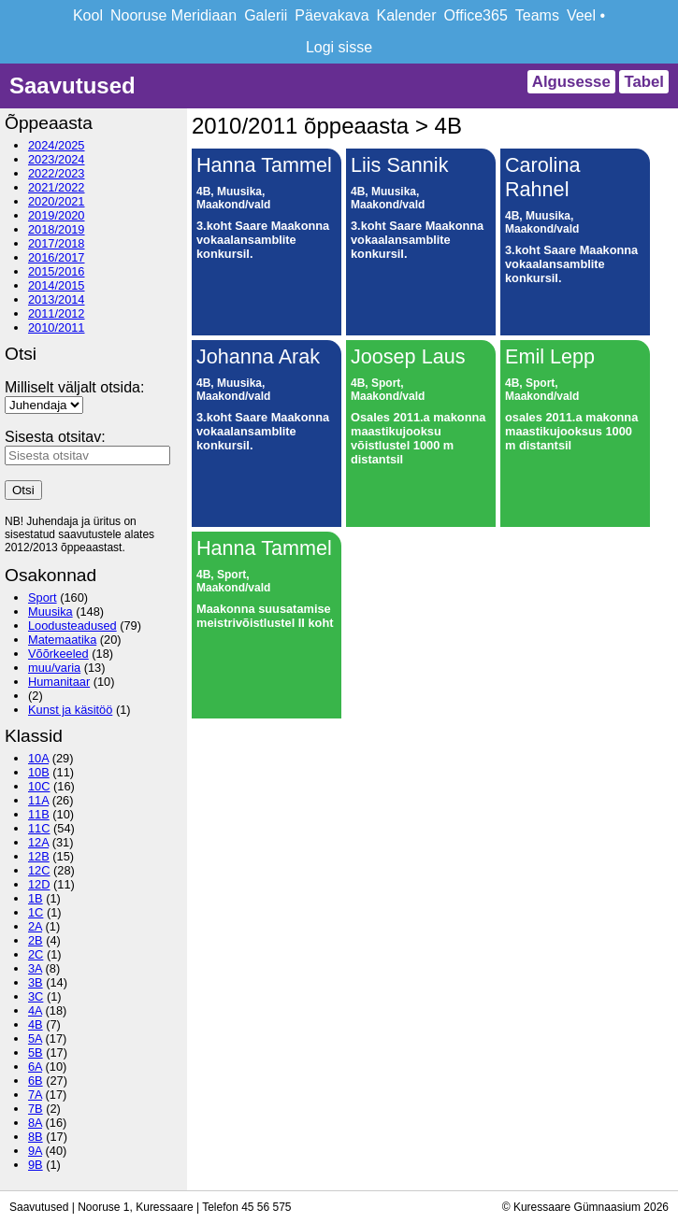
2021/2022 (56, 187)
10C (39, 786)
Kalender (407, 15)
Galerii (265, 15)
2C (35, 954)
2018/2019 (56, 229)
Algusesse (571, 82)
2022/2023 (56, 173)
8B (35, 1137)
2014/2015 (56, 285)
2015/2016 (56, 271)
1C (35, 912)
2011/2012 (56, 313)
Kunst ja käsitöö (70, 710)
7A (35, 1095)
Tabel (644, 82)
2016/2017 (56, 257)
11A (38, 800)
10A (38, 758)
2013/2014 (56, 299)
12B (39, 856)
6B (35, 1081)
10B (39, 772)
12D (39, 884)
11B (39, 814)
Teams (537, 15)
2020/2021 (56, 201)
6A (35, 1066)
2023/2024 (56, 159)
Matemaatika (62, 640)
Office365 (476, 15)
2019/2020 (56, 215)
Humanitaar (59, 682)
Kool (88, 15)
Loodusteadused (72, 626)
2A (35, 926)
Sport (42, 597)
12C (39, 870)
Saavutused (72, 85)
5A (35, 1038)
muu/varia (54, 668)
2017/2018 (56, 243)
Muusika (50, 611)
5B (35, 1052)
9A (35, 1151)
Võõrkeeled (58, 654)
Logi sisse (339, 47)
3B (35, 982)
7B (35, 1109)
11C (39, 828)
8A (35, 1123)
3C (35, 996)
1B (35, 898)
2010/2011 (56, 327)
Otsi (23, 490)
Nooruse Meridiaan (173, 15)
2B (35, 940)
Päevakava (331, 15)
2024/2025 (56, 145)
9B (35, 1165)
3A (35, 968)
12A (38, 842)
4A (35, 1010)
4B (35, 1024)
